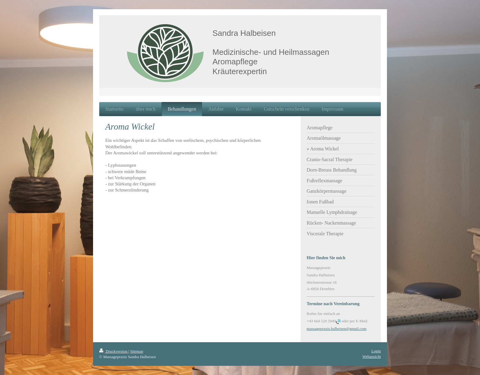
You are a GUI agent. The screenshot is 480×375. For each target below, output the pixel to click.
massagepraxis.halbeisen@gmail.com (336, 328)
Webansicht (371, 356)
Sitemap (136, 351)
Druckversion (113, 351)
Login (376, 351)
